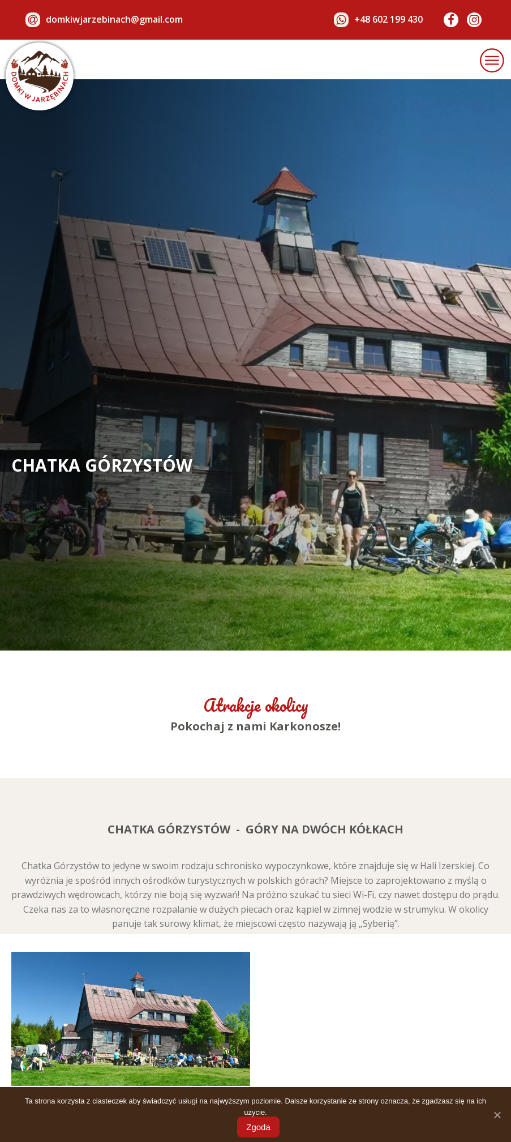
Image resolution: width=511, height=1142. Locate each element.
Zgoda (258, 1127)
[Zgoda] (497, 1114)
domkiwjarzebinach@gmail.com (114, 19)
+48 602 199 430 (388, 19)
